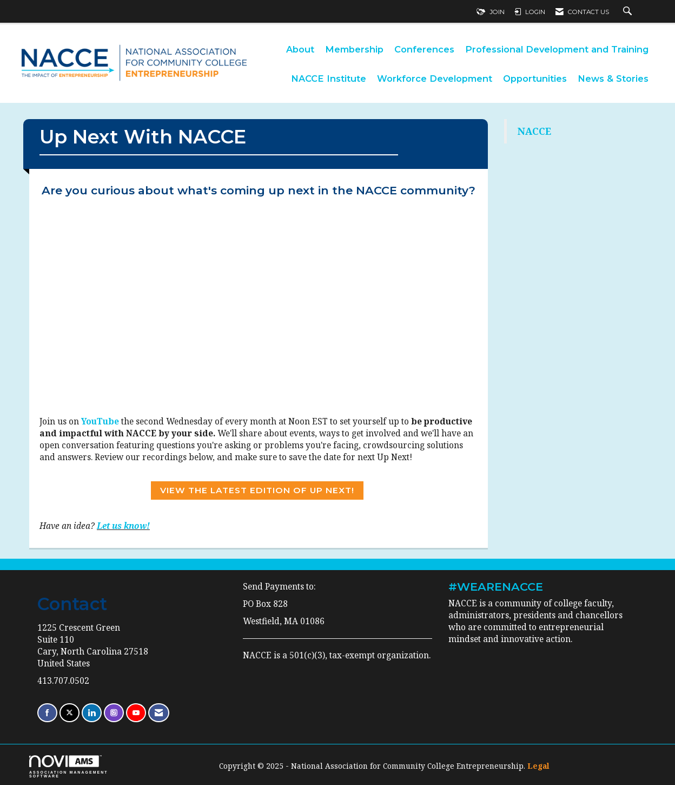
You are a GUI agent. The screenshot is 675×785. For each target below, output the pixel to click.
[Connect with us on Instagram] (114, 712)
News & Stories (613, 78)
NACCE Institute (328, 78)
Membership (354, 49)
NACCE (534, 131)
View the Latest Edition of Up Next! (257, 490)
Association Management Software (68, 767)
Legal (538, 766)
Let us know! (123, 526)
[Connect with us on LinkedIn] (92, 712)
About (300, 49)
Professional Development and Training (556, 49)
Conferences (424, 49)
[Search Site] (628, 12)
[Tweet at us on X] (69, 712)
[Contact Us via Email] (158, 712)
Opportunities (535, 78)
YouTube (100, 421)
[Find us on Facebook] (47, 712)
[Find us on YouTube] (136, 712)
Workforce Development (434, 78)
